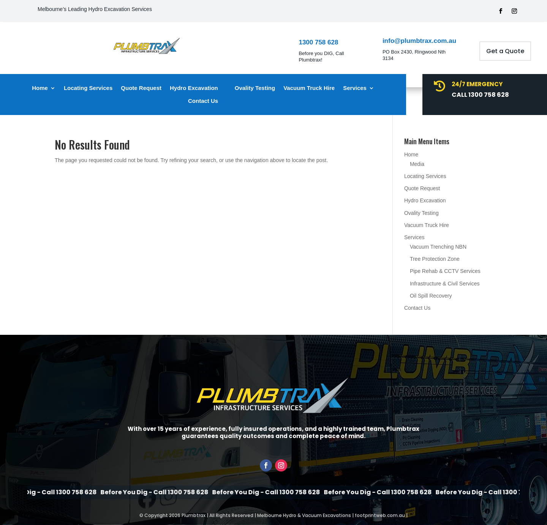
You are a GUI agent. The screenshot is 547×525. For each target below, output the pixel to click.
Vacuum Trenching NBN (438, 247)
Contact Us (203, 101)
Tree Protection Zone (435, 259)
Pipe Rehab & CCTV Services (445, 271)
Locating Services (88, 88)
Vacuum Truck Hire (309, 88)
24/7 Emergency (477, 84)
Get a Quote (505, 51)
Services (355, 88)
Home (40, 88)
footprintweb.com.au (380, 515)
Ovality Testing (255, 88)
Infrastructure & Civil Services (445, 284)
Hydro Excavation (194, 88)
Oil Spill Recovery (431, 296)
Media (417, 164)
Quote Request (141, 88)
